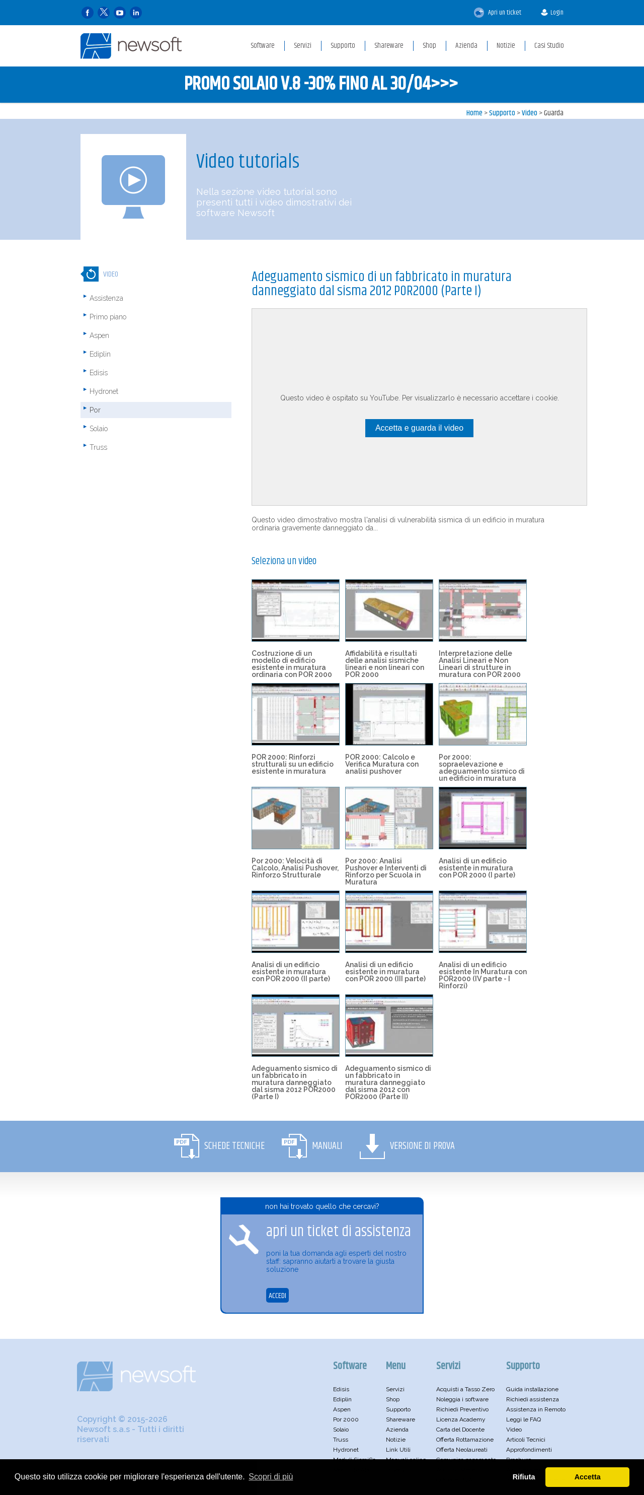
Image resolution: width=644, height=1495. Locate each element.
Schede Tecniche (234, 1146)
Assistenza (106, 298)
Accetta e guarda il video (419, 428)
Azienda (397, 1429)
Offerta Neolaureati (462, 1449)
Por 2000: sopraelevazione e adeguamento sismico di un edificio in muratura (482, 767)
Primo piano (108, 317)
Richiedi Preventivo (462, 1409)
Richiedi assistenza (532, 1399)
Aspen (99, 335)
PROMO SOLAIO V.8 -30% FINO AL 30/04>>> (321, 84)
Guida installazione (532, 1389)
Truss (98, 447)
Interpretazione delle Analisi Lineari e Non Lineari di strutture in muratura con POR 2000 (480, 663)
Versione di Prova (422, 1146)
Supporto (502, 113)
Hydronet (104, 391)
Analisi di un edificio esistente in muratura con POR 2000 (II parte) (291, 972)
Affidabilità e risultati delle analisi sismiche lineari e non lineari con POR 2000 (384, 663)
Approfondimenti (529, 1449)
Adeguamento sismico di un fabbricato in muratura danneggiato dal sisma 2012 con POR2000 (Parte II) (388, 1082)
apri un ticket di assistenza (338, 1231)
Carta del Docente (460, 1429)
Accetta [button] (588, 1477)
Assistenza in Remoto (536, 1409)
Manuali (327, 1146)
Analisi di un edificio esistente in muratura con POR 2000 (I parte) (477, 868)
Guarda (554, 113)
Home (474, 113)
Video (529, 113)
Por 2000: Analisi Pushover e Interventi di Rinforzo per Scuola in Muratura (386, 871)
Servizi (395, 1389)
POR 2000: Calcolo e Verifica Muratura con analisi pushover (382, 764)
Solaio (99, 429)
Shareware (400, 1419)
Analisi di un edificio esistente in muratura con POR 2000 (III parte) (385, 972)
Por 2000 (346, 1419)
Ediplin (100, 354)
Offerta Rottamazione (465, 1439)
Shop (392, 1399)
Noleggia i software (462, 1399)
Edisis (99, 373)
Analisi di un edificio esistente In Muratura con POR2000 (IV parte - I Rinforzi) (483, 975)
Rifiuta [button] (524, 1477)
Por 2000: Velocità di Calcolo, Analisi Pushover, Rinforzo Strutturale (295, 868)
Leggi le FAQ (523, 1419)
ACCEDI (277, 1295)
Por (95, 410)
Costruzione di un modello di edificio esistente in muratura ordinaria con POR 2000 (292, 663)
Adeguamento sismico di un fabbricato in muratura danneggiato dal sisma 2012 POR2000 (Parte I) (295, 1082)
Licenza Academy (461, 1419)
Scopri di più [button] (271, 1476)
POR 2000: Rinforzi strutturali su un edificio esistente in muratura (293, 764)
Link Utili (398, 1449)
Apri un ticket (497, 12)
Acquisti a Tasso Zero (465, 1389)
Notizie (396, 1439)
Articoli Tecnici (525, 1439)
